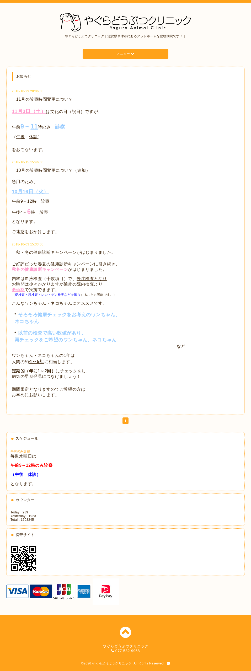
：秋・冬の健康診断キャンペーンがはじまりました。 (64, 252)
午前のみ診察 (20, 451)
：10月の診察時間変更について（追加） (51, 170)
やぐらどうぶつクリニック (112, 663)
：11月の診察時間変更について (42, 99)
